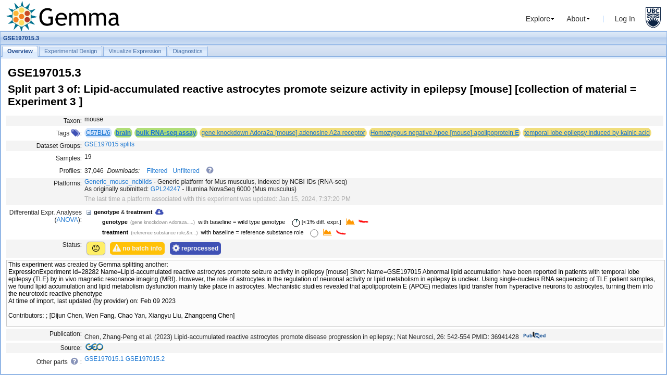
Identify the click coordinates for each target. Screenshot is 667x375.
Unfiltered (185, 170)
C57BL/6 (98, 132)
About (576, 19)
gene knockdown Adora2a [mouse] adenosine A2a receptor (283, 132)
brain (123, 132)
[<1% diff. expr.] (314, 222)
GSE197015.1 (103, 358)
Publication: (66, 334)
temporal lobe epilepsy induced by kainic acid (587, 132)
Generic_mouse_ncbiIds (118, 181)
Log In (625, 19)
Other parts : (59, 361)
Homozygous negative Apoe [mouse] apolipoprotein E (445, 132)
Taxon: (73, 120)
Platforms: (68, 183)
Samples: (69, 158)
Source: (71, 348)
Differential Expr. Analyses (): (45, 216)
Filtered (156, 170)
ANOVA (67, 219)
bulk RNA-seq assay (166, 132)
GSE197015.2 (145, 358)
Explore (538, 19)
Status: (72, 244)
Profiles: (70, 170)
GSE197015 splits (109, 144)
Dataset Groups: (59, 145)
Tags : (69, 133)
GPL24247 (165, 189)
